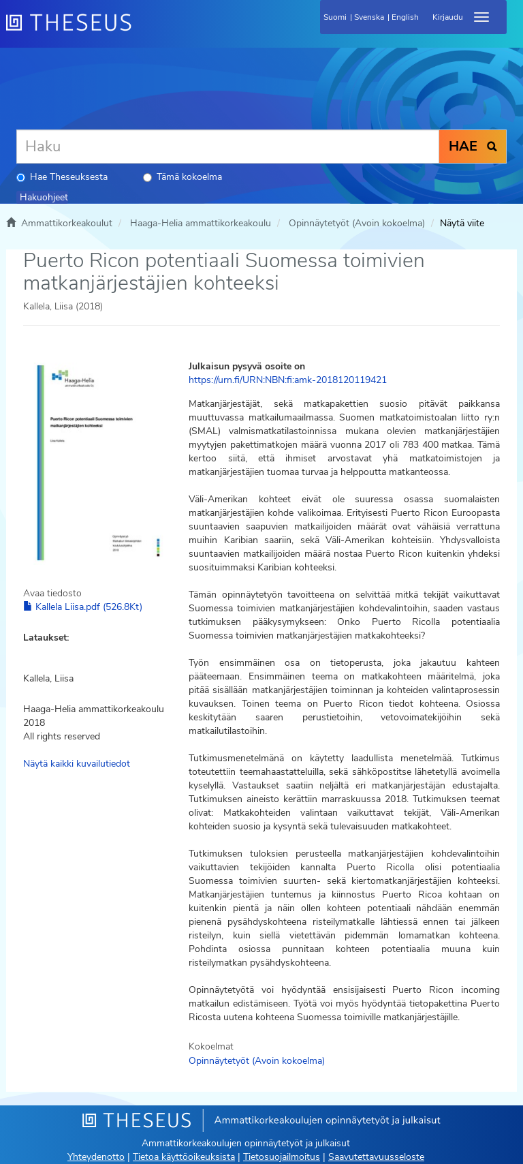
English (405, 17)
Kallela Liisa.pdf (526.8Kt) (82, 606)
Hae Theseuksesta (62, 176)
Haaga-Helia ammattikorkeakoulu (200, 223)
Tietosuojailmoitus (281, 1156)
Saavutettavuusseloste (376, 1156)
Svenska (369, 17)
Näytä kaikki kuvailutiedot (76, 763)
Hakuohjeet (44, 197)
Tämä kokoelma (182, 176)
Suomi (335, 17)
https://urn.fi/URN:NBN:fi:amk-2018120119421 (288, 379)
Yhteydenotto (96, 1156)
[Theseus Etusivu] (142, 31)
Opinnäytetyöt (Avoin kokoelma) (357, 223)
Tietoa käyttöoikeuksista (184, 1156)
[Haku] (227, 146)
